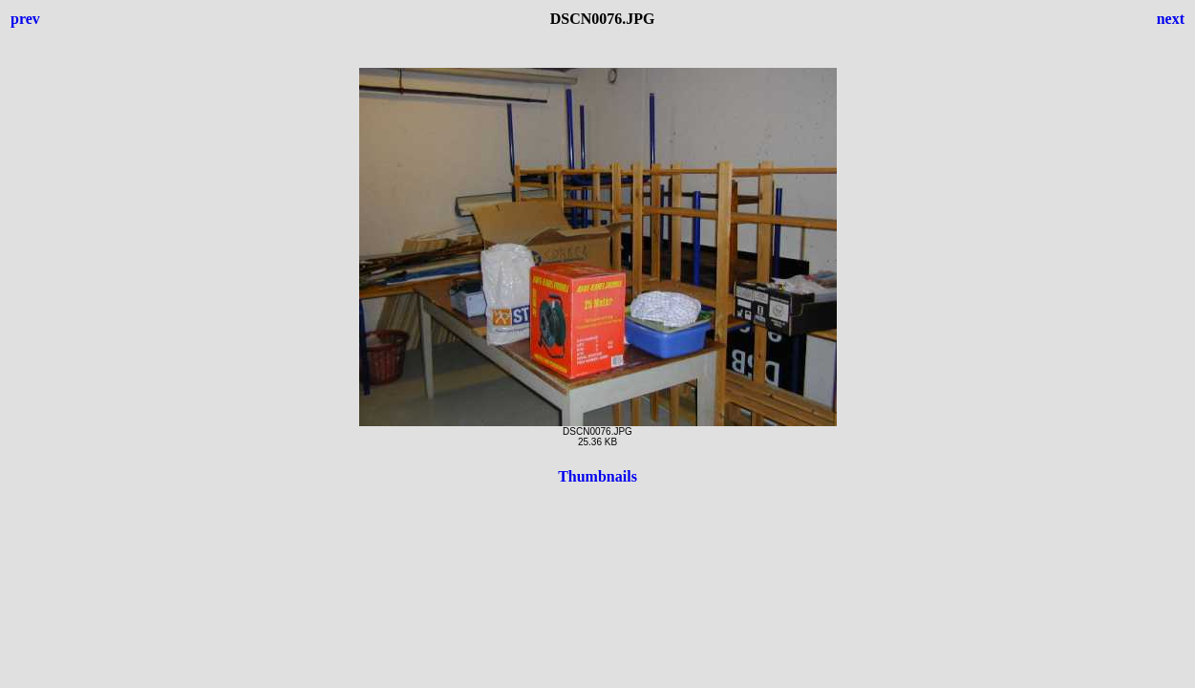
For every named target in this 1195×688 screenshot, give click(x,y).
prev (25, 19)
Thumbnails (597, 476)
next (1170, 19)
